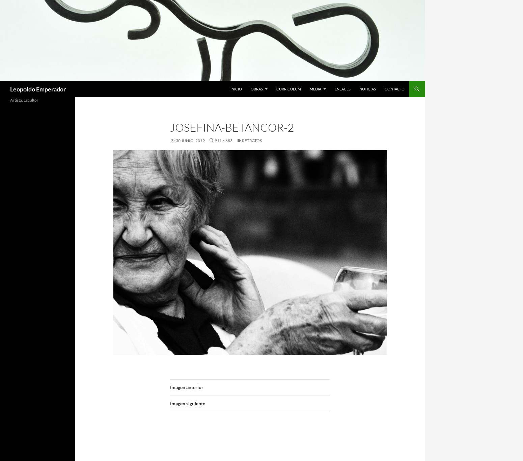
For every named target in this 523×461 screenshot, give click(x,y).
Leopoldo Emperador (38, 89)
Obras (257, 89)
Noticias (367, 89)
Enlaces (343, 89)
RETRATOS (252, 140)
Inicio (236, 89)
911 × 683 (223, 140)
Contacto (395, 89)
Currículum (288, 89)
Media (315, 89)
